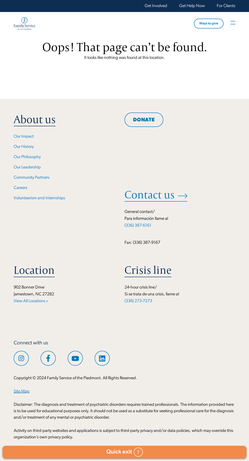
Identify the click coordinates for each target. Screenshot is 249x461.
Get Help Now (192, 6)
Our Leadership (27, 167)
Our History (24, 147)
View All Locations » (31, 301)
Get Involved (156, 6)
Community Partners (31, 177)
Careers (20, 188)
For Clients (226, 6)
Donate (144, 120)
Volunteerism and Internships (39, 198)
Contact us (149, 195)
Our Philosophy (27, 157)
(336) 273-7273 (138, 301)
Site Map (21, 391)
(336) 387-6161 (137, 225)
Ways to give (208, 23)
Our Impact (24, 136)
